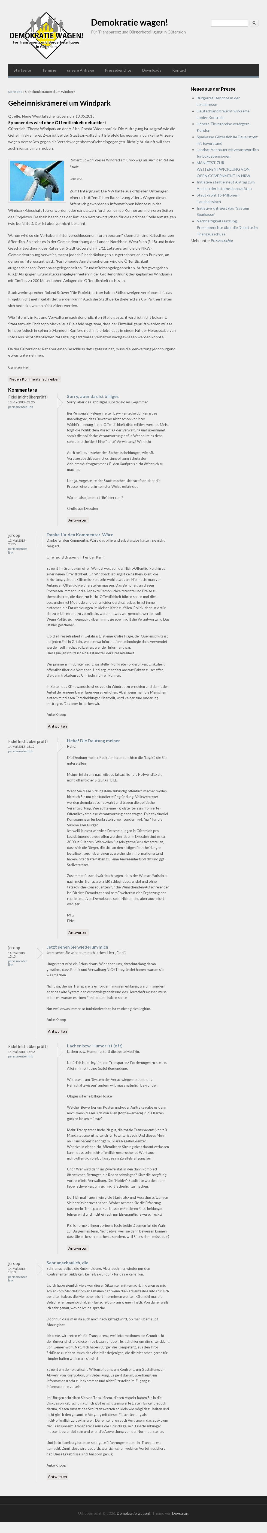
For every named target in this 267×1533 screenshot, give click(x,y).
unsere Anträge (80, 70)
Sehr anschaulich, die (67, 1262)
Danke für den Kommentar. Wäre (80, 534)
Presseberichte (118, 70)
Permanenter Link (20, 407)
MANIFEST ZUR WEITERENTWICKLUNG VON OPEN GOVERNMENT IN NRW (223, 169)
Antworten (77, 520)
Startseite (22, 70)
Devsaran (180, 1513)
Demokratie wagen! (129, 22)
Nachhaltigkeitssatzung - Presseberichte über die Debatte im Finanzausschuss (227, 227)
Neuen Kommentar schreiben (35, 379)
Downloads (151, 70)
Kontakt (179, 70)
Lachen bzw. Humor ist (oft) (95, 1045)
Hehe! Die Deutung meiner (93, 740)
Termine (49, 70)
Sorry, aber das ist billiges (93, 396)
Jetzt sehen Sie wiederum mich (77, 946)
